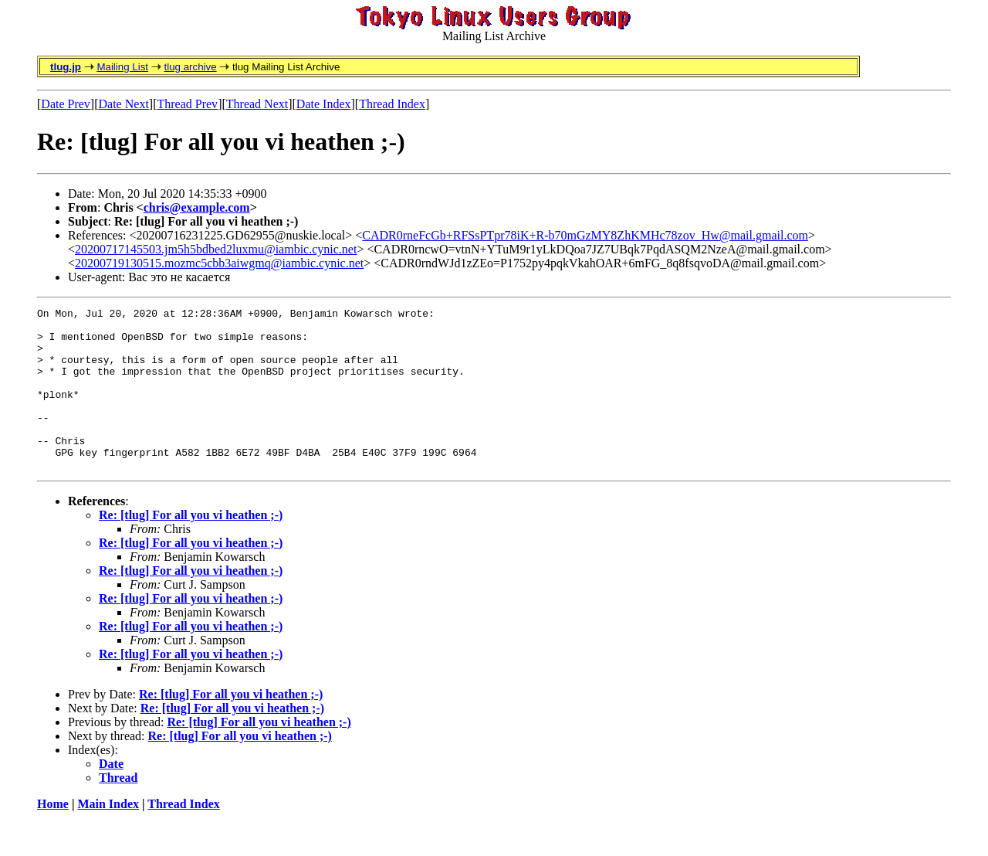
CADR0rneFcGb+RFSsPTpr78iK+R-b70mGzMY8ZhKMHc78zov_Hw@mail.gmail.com (585, 235)
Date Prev (65, 103)
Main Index (108, 836)
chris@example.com (197, 207)
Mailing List (122, 67)
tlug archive (190, 67)
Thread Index (392, 103)
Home (53, 836)
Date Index (323, 103)
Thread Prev (187, 103)
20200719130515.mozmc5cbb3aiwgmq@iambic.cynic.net (219, 263)
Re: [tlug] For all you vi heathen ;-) (191, 547)
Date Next (124, 103)
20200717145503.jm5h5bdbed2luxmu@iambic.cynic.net (216, 249)
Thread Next (257, 103)
